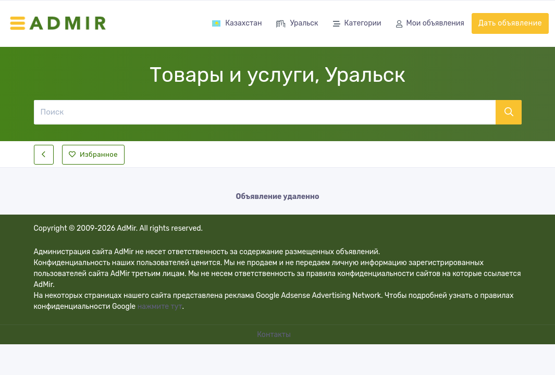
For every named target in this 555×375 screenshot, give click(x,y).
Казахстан (237, 23)
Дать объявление (510, 23)
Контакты (274, 334)
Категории (357, 24)
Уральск (297, 24)
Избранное (93, 154)
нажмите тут (160, 306)
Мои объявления (430, 24)
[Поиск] (264, 112)
